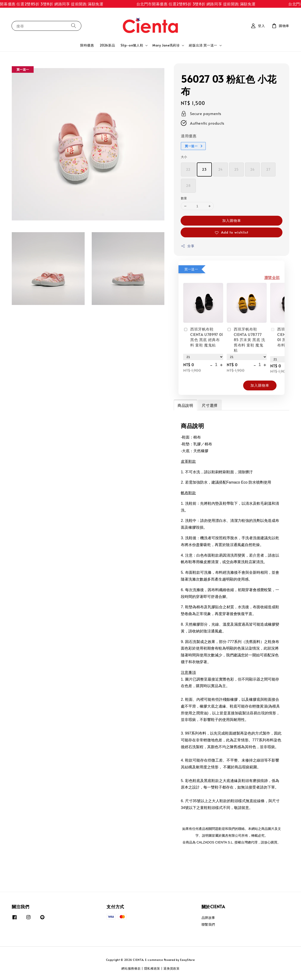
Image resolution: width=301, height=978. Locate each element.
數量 (184, 198)
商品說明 (185, 405)
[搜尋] (73, 25)
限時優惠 (87, 45)
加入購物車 (231, 220)
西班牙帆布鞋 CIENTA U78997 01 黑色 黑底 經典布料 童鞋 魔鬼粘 (203, 336)
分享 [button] (187, 246)
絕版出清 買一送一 (203, 45)
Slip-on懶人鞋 (132, 45)
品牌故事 (208, 918)
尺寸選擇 (209, 405)
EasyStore (187, 960)
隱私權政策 (152, 968)
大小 (184, 157)
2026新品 (107, 45)
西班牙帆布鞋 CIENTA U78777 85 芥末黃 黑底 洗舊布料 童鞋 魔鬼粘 (246, 339)
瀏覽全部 (272, 277)
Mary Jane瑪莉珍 (166, 45)
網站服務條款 (131, 968)
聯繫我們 (208, 924)
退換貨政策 (171, 968)
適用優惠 (188, 135)
